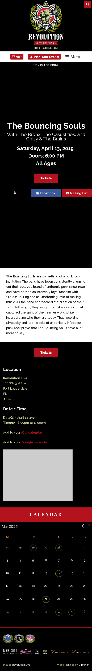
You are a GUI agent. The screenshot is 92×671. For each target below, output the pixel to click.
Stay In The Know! (46, 65)
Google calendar (34, 442)
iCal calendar (31, 432)
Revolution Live (21, 664)
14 (58, 573)
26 (33, 547)
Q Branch (84, 664)
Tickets (46, 178)
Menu (73, 56)
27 (46, 599)
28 (59, 547)
